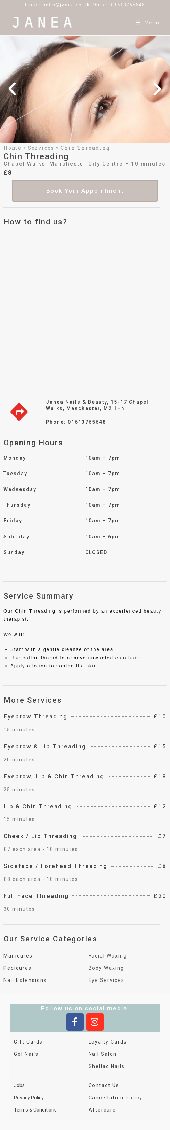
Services (41, 148)
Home (12, 148)
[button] (12, 89)
